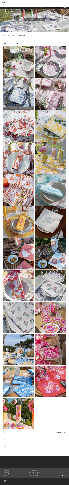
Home (4, 37)
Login (46, 8)
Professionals (55, 8)
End (5, 448)
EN (65, 8)
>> (3, 449)
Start (5, 435)
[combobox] (9, 8)
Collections (11, 37)
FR (62, 8)
